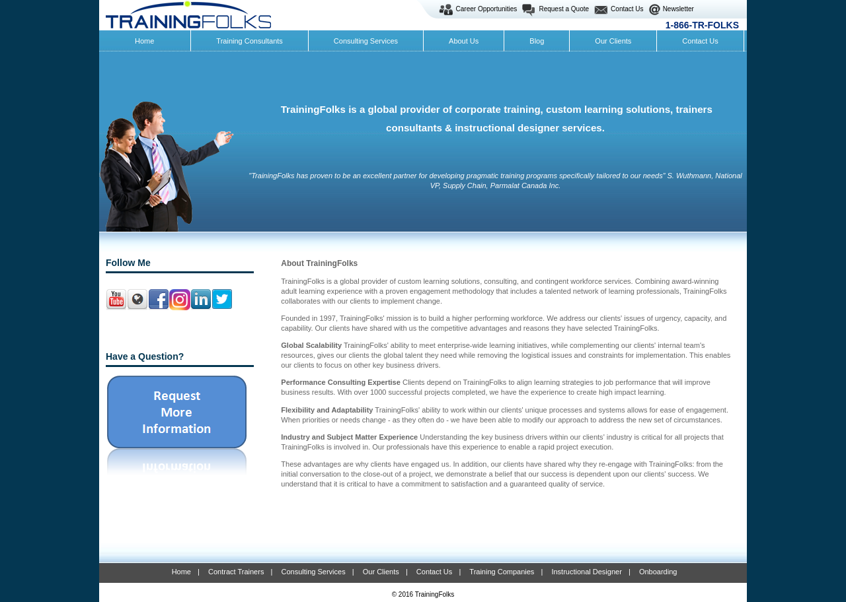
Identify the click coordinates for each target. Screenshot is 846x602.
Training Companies (501, 572)
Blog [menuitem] (536, 41)
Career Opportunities (487, 9)
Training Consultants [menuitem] (249, 41)
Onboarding (658, 572)
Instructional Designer (586, 572)
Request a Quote (564, 9)
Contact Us (627, 9)
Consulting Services (313, 572)
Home (181, 572)
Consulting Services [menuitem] (366, 41)
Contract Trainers (236, 572)
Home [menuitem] (144, 41)
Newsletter (678, 9)
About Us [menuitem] (464, 41)
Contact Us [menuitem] (700, 41)
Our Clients (381, 572)
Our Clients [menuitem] (613, 41)
